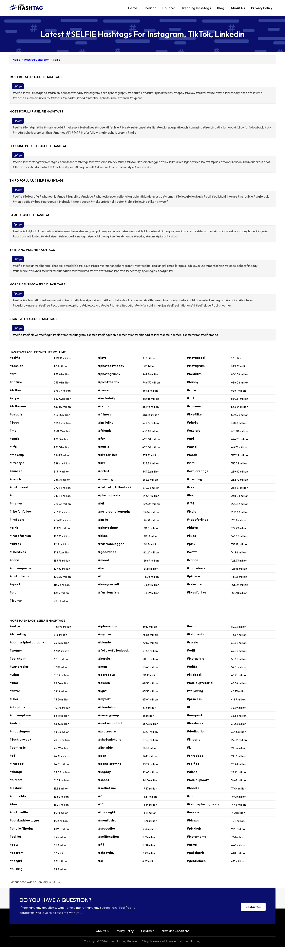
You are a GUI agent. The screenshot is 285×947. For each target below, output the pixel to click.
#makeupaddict (110, 723)
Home (132, 8)
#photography (109, 374)
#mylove (104, 634)
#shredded (195, 756)
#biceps (193, 820)
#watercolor (19, 667)
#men (102, 667)
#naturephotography (114, 511)
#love (102, 358)
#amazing (105, 479)
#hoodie (193, 788)
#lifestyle (17, 463)
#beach (15, 479)
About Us (238, 8)
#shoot (103, 780)
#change (16, 772)
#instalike (105, 422)
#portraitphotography (27, 642)
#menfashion (108, 820)
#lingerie (193, 739)
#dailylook (17, 707)
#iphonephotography (203, 804)
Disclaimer (147, 931)
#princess (194, 699)
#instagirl (17, 764)
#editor (15, 836)
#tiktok (15, 544)
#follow (15, 390)
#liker (14, 699)
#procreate (107, 731)
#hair (191, 495)
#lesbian (16, 788)
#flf (101, 845)
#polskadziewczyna (24, 820)
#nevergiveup (108, 715)
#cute (191, 390)
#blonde (104, 642)
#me (13, 430)
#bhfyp (192, 528)
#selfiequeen (107, 335)
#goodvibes (107, 552)
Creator (149, 8)
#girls (14, 528)
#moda (15, 495)
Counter (168, 8)
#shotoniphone (109, 739)
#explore (193, 430)
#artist (103, 471)
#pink (191, 544)
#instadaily (106, 398)
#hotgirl (16, 861)
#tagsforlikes (197, 519)
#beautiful (195, 374)
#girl (190, 439)
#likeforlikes (108, 455)
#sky (190, 487)
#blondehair (107, 707)
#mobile (193, 812)
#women (16, 650)
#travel (103, 390)
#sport (15, 584)
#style (14, 398)
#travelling (18, 634)
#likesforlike (196, 592)
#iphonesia (195, 634)
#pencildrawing (109, 764)
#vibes (15, 675)
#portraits (18, 747)
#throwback (196, 568)
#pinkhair (194, 828)
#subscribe (106, 828)
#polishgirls (195, 853)
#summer (194, 406)
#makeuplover (21, 715)
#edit (191, 650)
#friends (104, 430)
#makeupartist (21, 568)
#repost (104, 406)
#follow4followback (113, 650)
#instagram (196, 366)
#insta (103, 519)
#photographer (110, 495)
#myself (104, 699)
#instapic (17, 519)
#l (188, 707)
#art (13, 374)
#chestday (106, 853)
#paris (14, 560)
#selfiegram (77, 335)
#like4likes (18, 552)
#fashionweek (20, 739)
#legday (104, 772)
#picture (193, 576)
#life (13, 447)
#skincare (194, 584)
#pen (102, 756)
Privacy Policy (261, 8)
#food (14, 422)
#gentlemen (196, 861)
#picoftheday (108, 382)
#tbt (190, 398)
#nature (16, 382)
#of (12, 756)
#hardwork (195, 723)
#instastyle (195, 658)
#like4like (194, 414)
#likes (191, 536)
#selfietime (61, 335)
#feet (14, 804)
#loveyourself (108, 584)
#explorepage (197, 471)
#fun (101, 439)
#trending (194, 479)
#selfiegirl (46, 335)
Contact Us (253, 907)
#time (14, 683)
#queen (104, 683)
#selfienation (125, 335)
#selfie (18, 335)
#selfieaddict (144, 335)
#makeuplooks (198, 780)
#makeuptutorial (200, 683)
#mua (191, 626)
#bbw (14, 845)
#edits (192, 667)
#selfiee (176, 335)
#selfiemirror (191, 335)
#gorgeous (106, 675)
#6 (100, 796)
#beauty (16, 414)
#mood (103, 560)
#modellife (18, 796)
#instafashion (20, 536)
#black (103, 536)
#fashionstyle (108, 592)
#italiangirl (106, 812)
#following (195, 691)
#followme (18, 406)
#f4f (190, 503)
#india (191, 511)
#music (103, 447)
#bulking (16, 869)
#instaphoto (19, 576)
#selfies (92, 335)
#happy (192, 382)
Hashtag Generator (36, 59)
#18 (101, 804)
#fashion (16, 366)
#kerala (104, 658)
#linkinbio (105, 747)
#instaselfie (162, 335)
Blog (220, 8)
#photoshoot (108, 528)
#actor (15, 691)
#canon (192, 560)
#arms (192, 845)
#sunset (16, 471)
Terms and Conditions (174, 931)
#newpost (194, 715)
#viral (191, 463)
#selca (15, 723)
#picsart (16, 780)
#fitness (104, 414)
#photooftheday (111, 366)
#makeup (17, 455)
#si (100, 861)
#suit (191, 796)
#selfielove (31, 335)
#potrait (16, 853)
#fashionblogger (111, 544)
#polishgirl (18, 658)
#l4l (101, 503)
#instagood (196, 358)
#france (16, 600)
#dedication (196, 731)
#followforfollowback (115, 487)
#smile (15, 439)
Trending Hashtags (196, 8)
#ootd (192, 447)
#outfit (192, 552)
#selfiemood (210, 335)
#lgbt (102, 691)
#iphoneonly (107, 626)
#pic (13, 592)
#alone (192, 772)
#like (102, 463)
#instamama (196, 836)
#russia (192, 642)
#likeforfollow (20, 511)
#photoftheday (21, 828)
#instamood (19, 487)
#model (193, 455)
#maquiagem (20, 731)
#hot (102, 568)
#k (189, 747)
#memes (16, 503)
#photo (192, 422)
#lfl (100, 576)
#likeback (194, 675)
